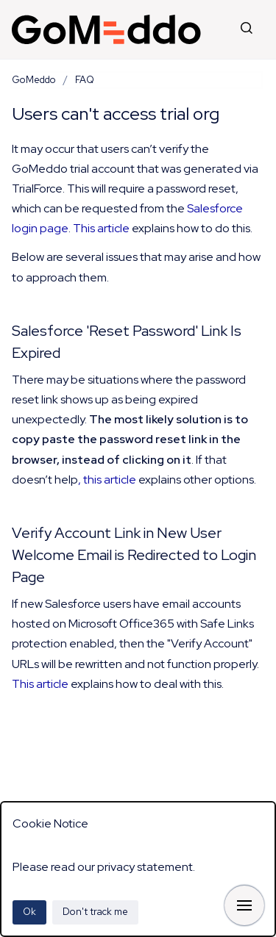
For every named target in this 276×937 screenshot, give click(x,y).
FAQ (84, 79)
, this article (107, 479)
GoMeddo (34, 79)
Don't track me (95, 911)
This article (101, 228)
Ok (29, 911)
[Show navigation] (244, 905)
